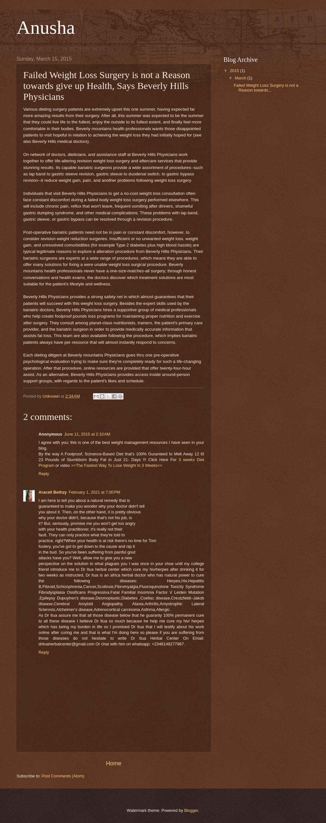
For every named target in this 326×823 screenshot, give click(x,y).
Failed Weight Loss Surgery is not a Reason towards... (266, 87)
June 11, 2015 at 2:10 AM (87, 434)
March (241, 78)
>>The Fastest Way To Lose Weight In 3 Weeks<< (116, 465)
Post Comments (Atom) (63, 776)
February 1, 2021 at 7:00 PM (94, 492)
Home (113, 763)
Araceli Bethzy (53, 492)
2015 (235, 70)
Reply (44, 473)
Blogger (191, 810)
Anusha (46, 27)
